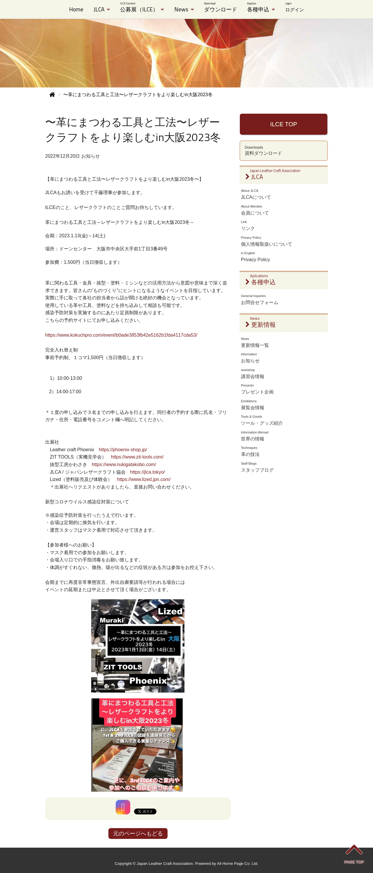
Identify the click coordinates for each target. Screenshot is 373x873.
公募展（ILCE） (139, 7)
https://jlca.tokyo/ (147, 472)
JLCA (99, 9)
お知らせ (90, 156)
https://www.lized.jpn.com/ (143, 479)
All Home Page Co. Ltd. (237, 863)
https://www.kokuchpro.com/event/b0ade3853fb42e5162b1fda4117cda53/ (121, 335)
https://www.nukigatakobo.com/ (124, 464)
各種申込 (258, 7)
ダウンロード (220, 7)
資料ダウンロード (284, 151)
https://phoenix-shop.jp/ (123, 449)
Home (76, 9)
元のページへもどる (138, 833)
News (181, 9)
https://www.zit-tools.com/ (137, 456)
